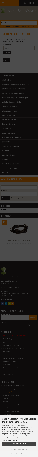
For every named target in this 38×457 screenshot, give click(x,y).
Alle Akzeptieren (19, 444)
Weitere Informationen (19, 449)
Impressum (32, 454)
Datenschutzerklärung (18, 454)
